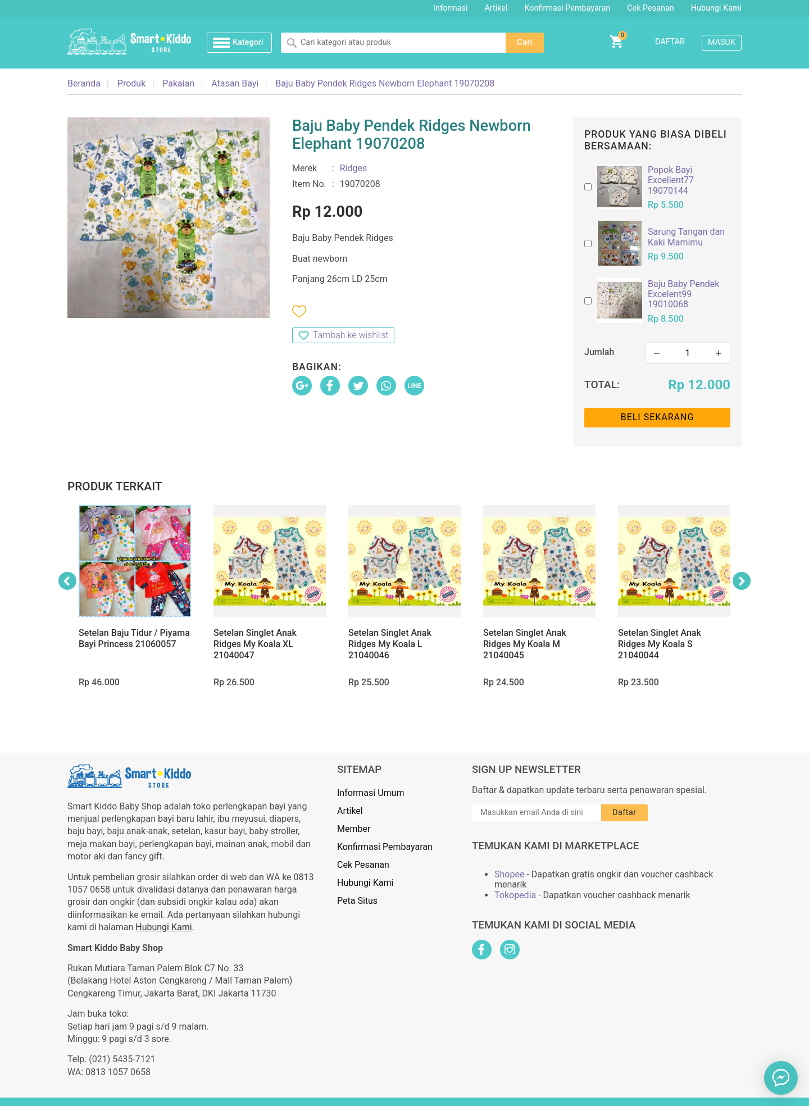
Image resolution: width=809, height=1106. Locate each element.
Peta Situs (357, 900)
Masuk (721, 42)
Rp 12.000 (699, 385)
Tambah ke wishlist (350, 335)
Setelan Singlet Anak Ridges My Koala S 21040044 (659, 644)
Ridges (353, 168)
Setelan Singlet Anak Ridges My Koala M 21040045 (524, 644)
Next (742, 581)
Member (353, 828)
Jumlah (599, 352)
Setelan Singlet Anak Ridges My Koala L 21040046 (389, 644)
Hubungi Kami (716, 8)
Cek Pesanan (650, 8)
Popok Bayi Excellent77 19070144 (671, 180)
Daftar (670, 42)
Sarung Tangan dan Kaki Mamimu (686, 237)
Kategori (248, 42)
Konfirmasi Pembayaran (568, 8)
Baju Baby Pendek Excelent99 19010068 (683, 294)
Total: (602, 384)
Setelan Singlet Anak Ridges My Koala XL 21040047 (255, 644)
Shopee (509, 875)
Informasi (450, 8)
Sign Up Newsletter (526, 769)
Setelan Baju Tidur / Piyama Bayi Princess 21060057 (134, 638)
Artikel (495, 8)
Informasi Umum (370, 793)
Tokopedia (515, 895)
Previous (67, 581)
